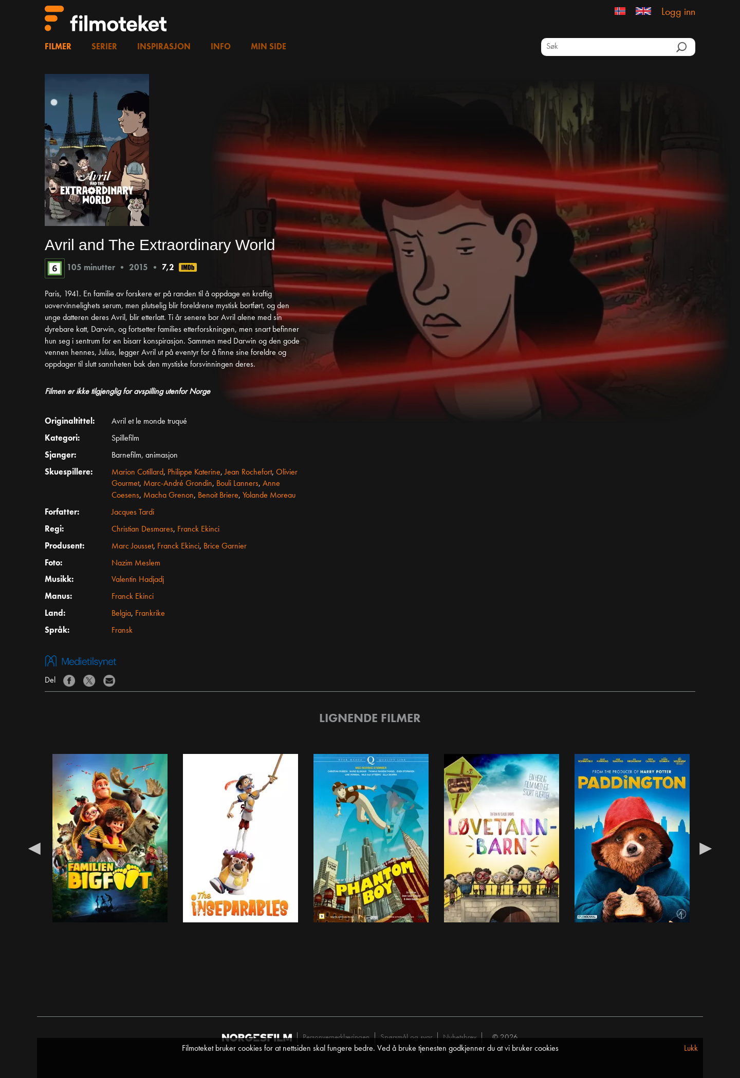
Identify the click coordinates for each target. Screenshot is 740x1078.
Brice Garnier (225, 546)
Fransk (122, 631)
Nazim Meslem (136, 563)
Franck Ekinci (198, 529)
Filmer (58, 47)
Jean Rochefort (248, 472)
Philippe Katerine (194, 472)
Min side (268, 47)
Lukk (691, 1049)
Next (705, 848)
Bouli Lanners (237, 484)
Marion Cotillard (137, 472)
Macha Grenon (168, 495)
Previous (34, 848)
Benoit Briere (218, 495)
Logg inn (678, 12)
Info (221, 47)
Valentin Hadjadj (138, 580)
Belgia (121, 614)
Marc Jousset (132, 546)
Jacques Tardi (133, 512)
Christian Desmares (142, 529)
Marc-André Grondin (177, 484)
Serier (104, 47)
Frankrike (150, 614)
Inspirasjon (164, 47)
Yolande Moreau (269, 495)
